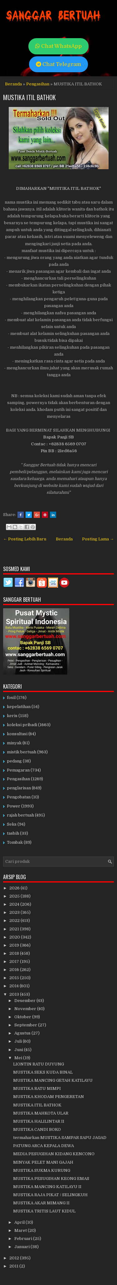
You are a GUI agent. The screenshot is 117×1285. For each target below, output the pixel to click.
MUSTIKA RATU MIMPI (37, 1088)
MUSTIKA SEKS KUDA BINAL (43, 1072)
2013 (14, 994)
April (20, 1222)
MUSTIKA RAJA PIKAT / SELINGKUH (50, 1194)
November (25, 1008)
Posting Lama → (98, 539)
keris (12, 715)
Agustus (23, 1033)
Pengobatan (19, 797)
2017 (14, 961)
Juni (19, 1049)
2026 (15, 888)
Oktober (23, 1016)
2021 (14, 929)
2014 (14, 986)
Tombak (15, 842)
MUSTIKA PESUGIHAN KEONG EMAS (51, 1178)
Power (13, 806)
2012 (14, 1258)
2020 (15, 937)
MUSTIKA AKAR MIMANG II (41, 1203)
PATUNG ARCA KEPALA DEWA (43, 1145)
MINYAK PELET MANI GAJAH (43, 1162)
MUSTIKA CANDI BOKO (37, 1129)
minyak (14, 743)
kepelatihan (19, 706)
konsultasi (17, 733)
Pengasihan (37, 84)
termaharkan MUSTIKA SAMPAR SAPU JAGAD (59, 1137)
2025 (15, 896)
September (26, 1025)
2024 (14, 904)
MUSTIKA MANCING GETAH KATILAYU (53, 1080)
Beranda (13, 84)
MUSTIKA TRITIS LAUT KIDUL (44, 1211)
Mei (18, 1057)
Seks (12, 824)
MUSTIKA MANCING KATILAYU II (47, 1186)
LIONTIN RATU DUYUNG (38, 1064)
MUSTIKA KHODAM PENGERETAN (48, 1096)
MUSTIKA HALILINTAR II (38, 1121)
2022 (15, 920)
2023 (15, 912)
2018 (14, 953)
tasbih (13, 833)
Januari (22, 1246)
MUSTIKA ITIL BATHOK (29, 97)
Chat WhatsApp (58, 46)
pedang (14, 761)
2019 (14, 945)
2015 (14, 977)
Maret (21, 1230)
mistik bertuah (21, 752)
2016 (14, 969)
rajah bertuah (20, 815)
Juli (18, 1041)
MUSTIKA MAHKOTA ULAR (40, 1113)
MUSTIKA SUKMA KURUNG (41, 1170)
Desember (25, 1000)
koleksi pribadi (22, 724)
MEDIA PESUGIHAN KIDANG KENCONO (54, 1153)
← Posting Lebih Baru (24, 539)
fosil (11, 697)
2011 (14, 1266)
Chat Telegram (58, 64)
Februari (23, 1238)
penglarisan (19, 788)
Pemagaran (18, 770)
